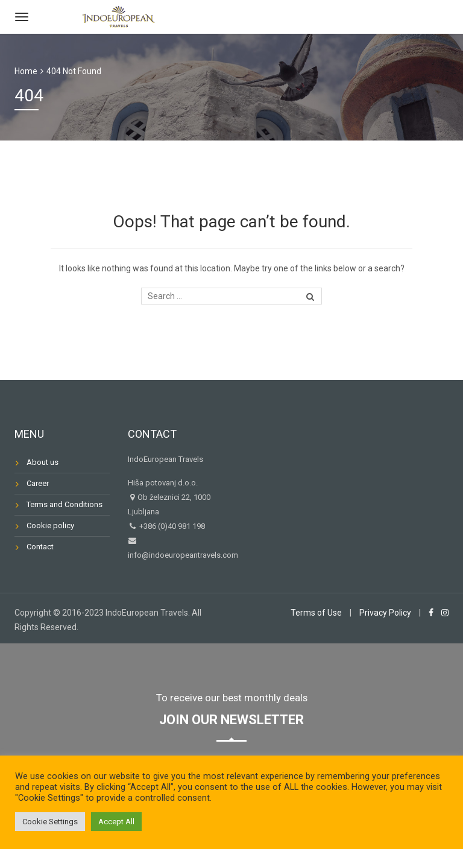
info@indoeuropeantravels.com (183, 555)
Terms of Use (316, 612)
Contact (40, 546)
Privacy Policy (385, 612)
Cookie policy (50, 525)
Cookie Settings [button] (50, 821)
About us (42, 462)
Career (38, 483)
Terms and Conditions (64, 504)
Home (25, 71)
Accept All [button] (116, 821)
